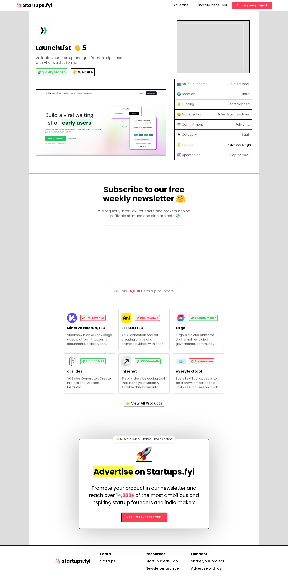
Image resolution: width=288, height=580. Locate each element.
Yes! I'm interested (144, 517)
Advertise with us (206, 568)
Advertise (180, 5)
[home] (34, 5)
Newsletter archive (162, 568)
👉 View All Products (144, 403)
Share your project (251, 5)
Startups (108, 561)
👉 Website (83, 72)
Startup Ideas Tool (212, 5)
